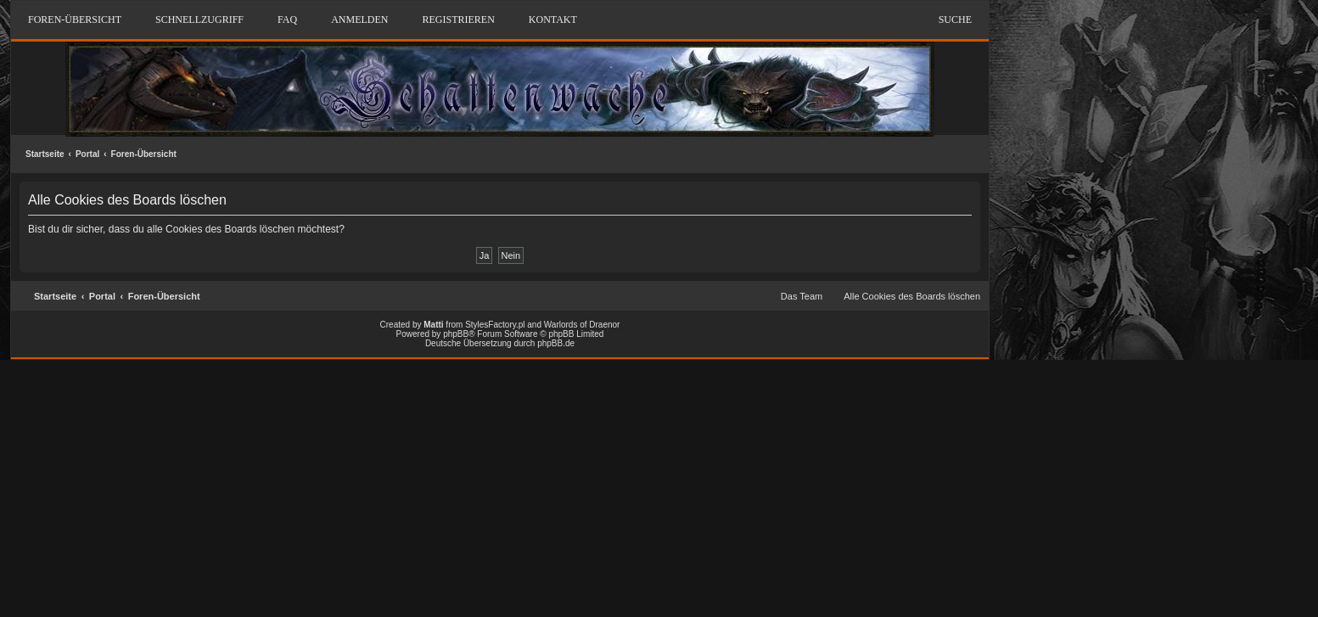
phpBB (455, 334)
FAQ (287, 19)
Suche (955, 19)
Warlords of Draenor (582, 324)
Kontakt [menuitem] (553, 19)
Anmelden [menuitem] (359, 19)
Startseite (44, 154)
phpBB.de (556, 343)
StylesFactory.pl (494, 324)
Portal (87, 154)
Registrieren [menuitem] (458, 19)
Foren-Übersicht (144, 154)
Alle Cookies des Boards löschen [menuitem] (912, 296)
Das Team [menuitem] (801, 296)
